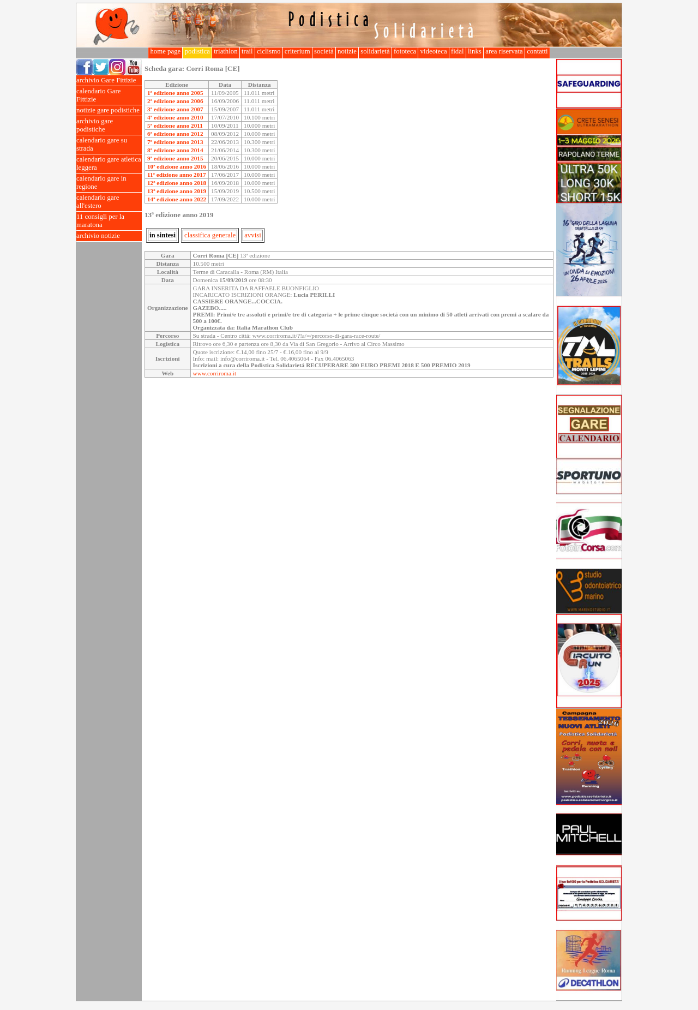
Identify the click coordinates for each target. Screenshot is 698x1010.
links (474, 51)
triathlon (225, 51)
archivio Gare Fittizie (109, 80)
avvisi (252, 235)
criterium (297, 51)
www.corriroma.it (214, 373)
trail (247, 51)
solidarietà (375, 51)
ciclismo (268, 51)
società (323, 51)
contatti (537, 51)
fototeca (405, 51)
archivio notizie (109, 236)
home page (165, 51)
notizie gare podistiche (109, 110)
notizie (347, 51)
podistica (197, 51)
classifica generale (210, 235)
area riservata (504, 51)
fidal (457, 51)
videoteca (433, 51)
